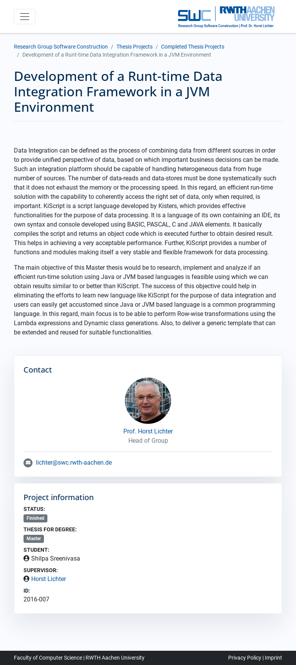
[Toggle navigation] (24, 16)
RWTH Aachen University (115, 658)
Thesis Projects (134, 47)
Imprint (273, 658)
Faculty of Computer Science (48, 658)
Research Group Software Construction (61, 47)
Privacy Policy (244, 658)
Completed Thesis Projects (192, 47)
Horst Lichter (48, 579)
